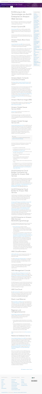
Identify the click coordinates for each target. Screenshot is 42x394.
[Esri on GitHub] (35, 380)
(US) (16, 291)
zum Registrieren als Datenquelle (18, 151)
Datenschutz (15, 392)
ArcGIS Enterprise (4, 1)
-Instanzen (19, 275)
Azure (14, 6)
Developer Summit (24, 385)
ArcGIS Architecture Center (15, 389)
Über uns (22, 379)
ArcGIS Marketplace (14, 388)
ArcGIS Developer (14, 385)
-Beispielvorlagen (20, 258)
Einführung (8, 6)
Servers (13, 1)
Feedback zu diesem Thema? (27, 369)
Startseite (3, 6)
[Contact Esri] (36, 380)
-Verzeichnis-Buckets (17, 138)
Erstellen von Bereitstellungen (16, 185)
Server (2, 382)
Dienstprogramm (20, 208)
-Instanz (20, 82)
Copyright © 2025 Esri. (4, 392)
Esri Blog (22, 382)
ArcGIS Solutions (14, 386)
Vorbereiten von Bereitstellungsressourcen (23, 184)
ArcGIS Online (13, 379)
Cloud (21, 1)
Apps (23, 1)
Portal (10, 1)
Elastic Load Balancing (18, 301)
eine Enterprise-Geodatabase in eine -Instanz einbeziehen (20, 347)
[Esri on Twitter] (32, 380)
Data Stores (17, 1)
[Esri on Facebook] (33, 380)
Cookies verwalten (20, 392)
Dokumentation (3, 388)
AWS (11, 6)
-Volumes (25, 93)
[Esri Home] (33, 377)
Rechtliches (25, 392)
